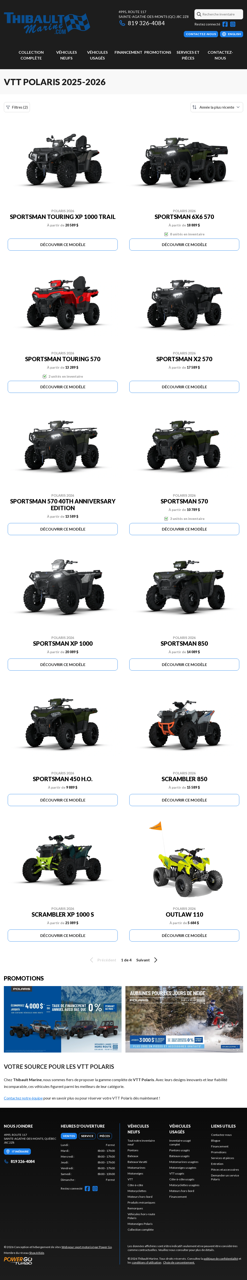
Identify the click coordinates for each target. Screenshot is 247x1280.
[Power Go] (58, 1261)
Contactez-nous (221, 1135)
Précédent (102, 960)
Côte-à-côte (135, 1185)
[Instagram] (233, 24)
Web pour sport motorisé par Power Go (87, 1247)
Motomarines (136, 1167)
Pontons (133, 1150)
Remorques (135, 1208)
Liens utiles (223, 1126)
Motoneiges (135, 1173)
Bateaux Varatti (137, 1162)
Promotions (157, 52)
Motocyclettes (137, 1191)
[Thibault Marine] (47, 23)
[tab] (69, 1136)
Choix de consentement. (179, 1262)
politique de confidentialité (221, 1258)
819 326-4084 (142, 22)
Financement (128, 52)
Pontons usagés (179, 1150)
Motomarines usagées (184, 1162)
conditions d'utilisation (146, 1262)
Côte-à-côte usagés (181, 1179)
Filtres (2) (17, 107)
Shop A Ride (36, 1253)
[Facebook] (225, 24)
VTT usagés (176, 1173)
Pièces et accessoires (225, 1169)
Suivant (147, 960)
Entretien (217, 1164)
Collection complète (141, 1229)
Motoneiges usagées (182, 1167)
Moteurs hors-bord (140, 1196)
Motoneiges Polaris (140, 1224)
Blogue (215, 1140)
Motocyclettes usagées (184, 1185)
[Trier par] (217, 107)
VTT (130, 1179)
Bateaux (133, 1156)
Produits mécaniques (141, 1202)
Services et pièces (222, 1158)
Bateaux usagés (179, 1156)
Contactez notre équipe (23, 1098)
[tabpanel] (88, 1162)
